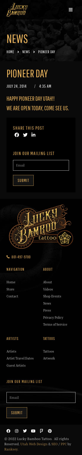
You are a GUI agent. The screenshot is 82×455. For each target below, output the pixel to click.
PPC (64, 444)
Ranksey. (11, 449)
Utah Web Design (34, 444)
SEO (54, 444)
